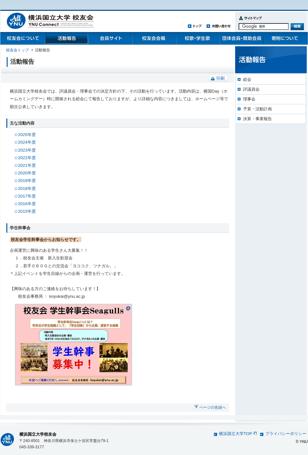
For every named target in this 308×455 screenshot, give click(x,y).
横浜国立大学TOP (238, 433)
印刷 (220, 78)
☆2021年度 (25, 165)
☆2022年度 (25, 157)
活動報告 (66, 38)
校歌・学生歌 (197, 38)
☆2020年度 (25, 173)
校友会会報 (153, 38)
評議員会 (251, 89)
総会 (247, 79)
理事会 (249, 99)
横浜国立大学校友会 (37, 434)
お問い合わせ (218, 26)
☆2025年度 (25, 134)
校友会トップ (17, 50)
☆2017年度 (25, 196)
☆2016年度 (25, 203)
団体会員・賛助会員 (241, 38)
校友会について (22, 38)
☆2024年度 (25, 142)
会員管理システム (110, 38)
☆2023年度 (25, 150)
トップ (195, 26)
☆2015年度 (25, 211)
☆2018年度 (25, 188)
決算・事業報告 (257, 118)
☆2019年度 (25, 180)
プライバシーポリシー (285, 433)
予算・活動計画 (257, 109)
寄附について (284, 38)
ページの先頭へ (212, 407)
